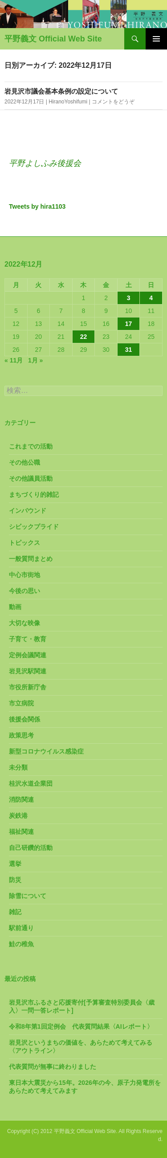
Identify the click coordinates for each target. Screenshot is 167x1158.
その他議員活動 (31, 478)
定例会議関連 (27, 655)
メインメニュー (156, 38)
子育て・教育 (27, 639)
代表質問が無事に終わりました (52, 1066)
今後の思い (24, 590)
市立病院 (21, 703)
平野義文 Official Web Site (53, 38)
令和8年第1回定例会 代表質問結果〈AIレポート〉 (81, 1026)
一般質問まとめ (31, 558)
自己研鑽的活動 (31, 847)
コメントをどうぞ (113, 102)
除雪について (27, 895)
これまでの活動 (31, 446)
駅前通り (21, 927)
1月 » (35, 360)
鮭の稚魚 (21, 944)
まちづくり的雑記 (34, 494)
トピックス (24, 542)
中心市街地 (24, 574)
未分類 (18, 767)
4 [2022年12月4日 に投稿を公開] (151, 297)
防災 (15, 879)
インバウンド (27, 510)
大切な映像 (24, 622)
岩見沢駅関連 (27, 671)
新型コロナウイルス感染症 (46, 751)
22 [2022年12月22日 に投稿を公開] (83, 336)
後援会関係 (24, 719)
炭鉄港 (18, 815)
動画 (15, 606)
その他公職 (24, 462)
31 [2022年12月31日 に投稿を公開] (128, 349)
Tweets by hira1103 (37, 206)
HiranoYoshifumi (68, 102)
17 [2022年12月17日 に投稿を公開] (128, 323)
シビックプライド (34, 526)
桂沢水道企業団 (31, 783)
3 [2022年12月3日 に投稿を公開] (128, 297)
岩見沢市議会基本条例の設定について (61, 91)
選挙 (15, 863)
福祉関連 (21, 831)
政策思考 (21, 735)
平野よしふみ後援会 (45, 163)
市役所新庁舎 (27, 687)
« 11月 (13, 360)
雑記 (15, 911)
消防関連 (21, 799)
